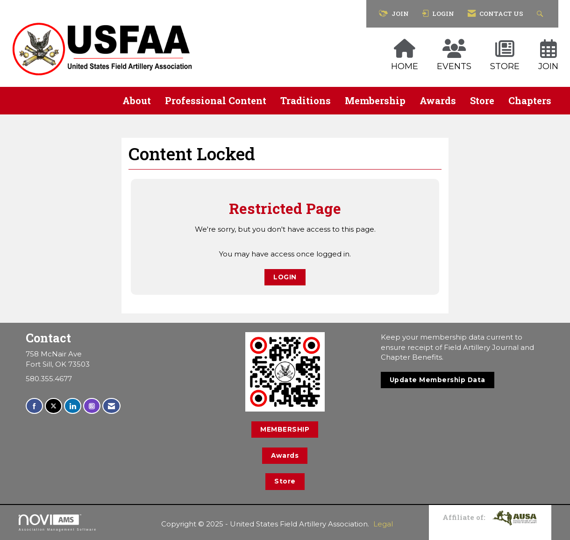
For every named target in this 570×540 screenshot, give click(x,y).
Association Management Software (58, 522)
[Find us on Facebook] (34, 406)
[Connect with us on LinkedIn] (72, 406)
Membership (375, 100)
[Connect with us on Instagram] (91, 406)
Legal (383, 523)
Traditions (305, 100)
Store (482, 100)
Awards (438, 100)
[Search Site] (541, 13)
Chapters (529, 100)
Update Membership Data (437, 380)
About (136, 100)
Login (285, 277)
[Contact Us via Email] (111, 406)
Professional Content (215, 100)
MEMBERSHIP (284, 429)
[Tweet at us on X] (53, 406)
